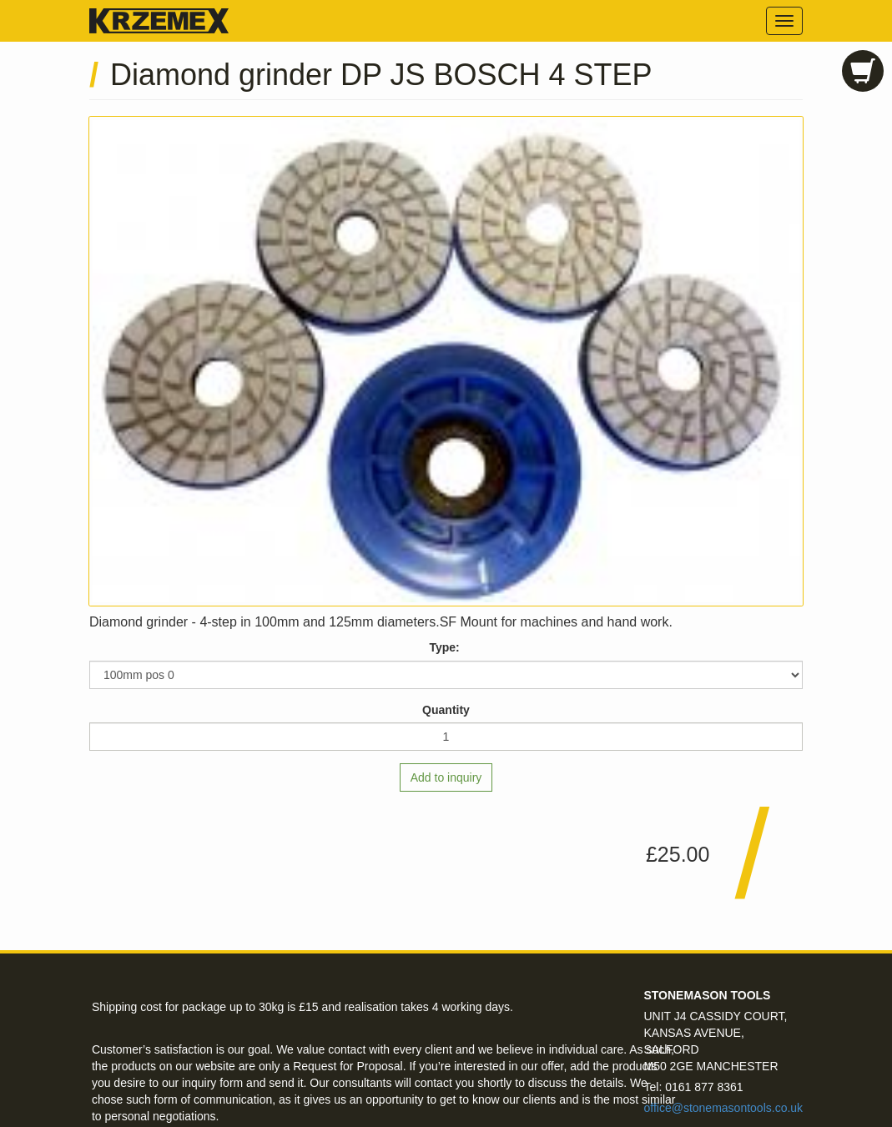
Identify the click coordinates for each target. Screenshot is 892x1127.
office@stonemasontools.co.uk (723, 1107)
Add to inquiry (446, 777)
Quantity (446, 710)
